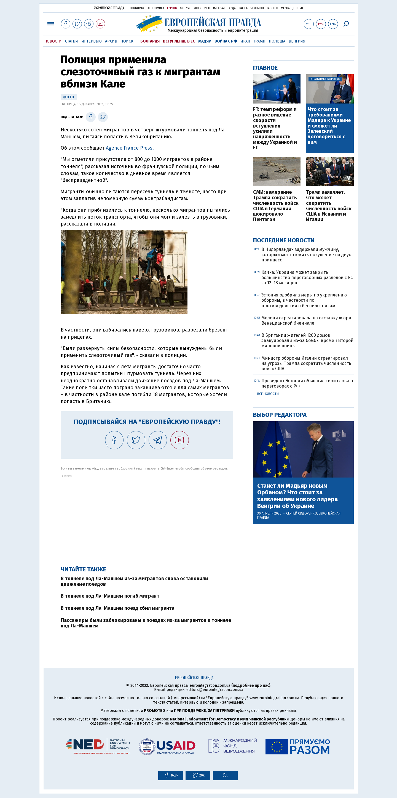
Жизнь (243, 8)
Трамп (259, 41)
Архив (111, 41)
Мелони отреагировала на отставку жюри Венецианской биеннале (306, 320)
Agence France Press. (130, 148)
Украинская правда (109, 8)
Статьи (71, 41)
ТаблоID (272, 8)
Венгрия (297, 41)
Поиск (126, 41)
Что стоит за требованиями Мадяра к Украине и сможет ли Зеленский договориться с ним (329, 126)
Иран (245, 41)
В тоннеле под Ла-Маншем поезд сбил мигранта (117, 608)
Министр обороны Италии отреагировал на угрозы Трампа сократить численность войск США (306, 363)
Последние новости (284, 240)
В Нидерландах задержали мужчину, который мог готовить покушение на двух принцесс (306, 255)
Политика (137, 8)
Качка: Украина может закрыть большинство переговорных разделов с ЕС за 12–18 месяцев (307, 277)
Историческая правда (220, 8)
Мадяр (204, 41)
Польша (277, 41)
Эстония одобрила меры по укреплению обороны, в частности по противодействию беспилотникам (304, 300)
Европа (172, 8)
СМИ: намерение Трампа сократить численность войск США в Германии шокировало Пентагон (276, 206)
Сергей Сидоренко (301, 513)
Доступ (298, 8)
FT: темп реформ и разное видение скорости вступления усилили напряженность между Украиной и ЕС (275, 128)
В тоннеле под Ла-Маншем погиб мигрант (110, 596)
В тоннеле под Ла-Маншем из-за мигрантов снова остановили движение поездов (134, 581)
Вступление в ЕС (179, 41)
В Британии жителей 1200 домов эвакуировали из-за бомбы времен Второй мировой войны (307, 340)
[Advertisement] (147, 516)
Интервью (91, 41)
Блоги (197, 8)
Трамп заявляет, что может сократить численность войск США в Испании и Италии (329, 206)
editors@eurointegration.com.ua (214, 689)
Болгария (150, 41)
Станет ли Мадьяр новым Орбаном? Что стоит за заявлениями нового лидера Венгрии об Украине (297, 495)
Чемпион (257, 8)
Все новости (268, 394)
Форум (185, 8)
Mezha (285, 8)
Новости (53, 41)
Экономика (155, 8)
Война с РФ (225, 41)
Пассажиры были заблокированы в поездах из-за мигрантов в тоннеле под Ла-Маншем (146, 623)
